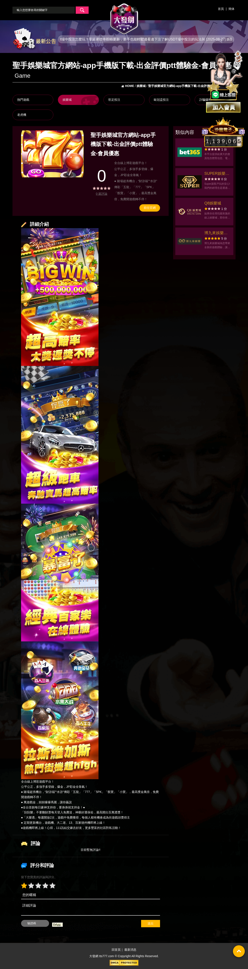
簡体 (231, 9)
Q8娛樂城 (212, 203)
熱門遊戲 (23, 99)
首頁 (221, 9)
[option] (52, 154)
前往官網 (150, 207)
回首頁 (116, 950)
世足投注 (114, 99)
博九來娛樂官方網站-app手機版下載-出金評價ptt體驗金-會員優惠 (216, 233)
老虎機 (21, 114)
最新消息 (130, 950)
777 (87, 792)
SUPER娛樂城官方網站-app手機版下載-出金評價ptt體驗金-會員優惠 (216, 174)
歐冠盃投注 (161, 99)
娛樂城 (67, 99)
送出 (151, 923)
